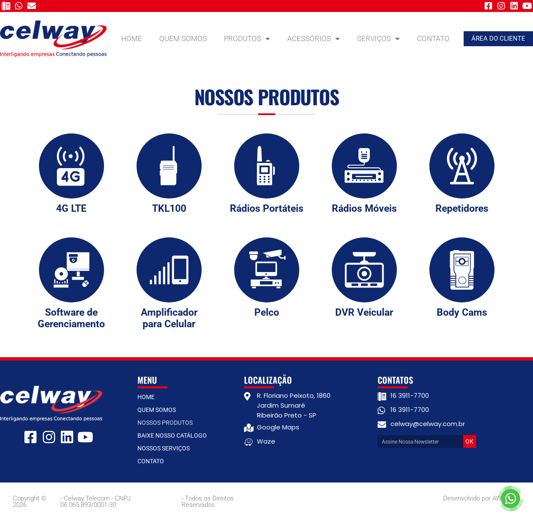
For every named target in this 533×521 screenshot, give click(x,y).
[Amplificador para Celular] (169, 269)
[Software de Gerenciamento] (71, 269)
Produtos (247, 39)
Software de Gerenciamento (71, 318)
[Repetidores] (461, 165)
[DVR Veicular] (364, 269)
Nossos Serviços (163, 448)
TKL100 (169, 208)
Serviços (378, 39)
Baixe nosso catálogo (172, 435)
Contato (433, 38)
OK (469, 441)
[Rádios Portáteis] (266, 165)
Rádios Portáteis (267, 208)
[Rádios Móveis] (364, 165)
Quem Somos (183, 38)
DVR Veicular (364, 312)
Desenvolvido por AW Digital (481, 498)
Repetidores (461, 208)
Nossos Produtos (165, 422)
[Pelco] (266, 269)
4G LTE (71, 208)
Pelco (266, 312)
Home (131, 38)
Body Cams (462, 312)
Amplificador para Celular (169, 318)
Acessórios (313, 39)
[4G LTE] (71, 165)
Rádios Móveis (364, 208)
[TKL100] (169, 165)
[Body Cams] (461, 269)
